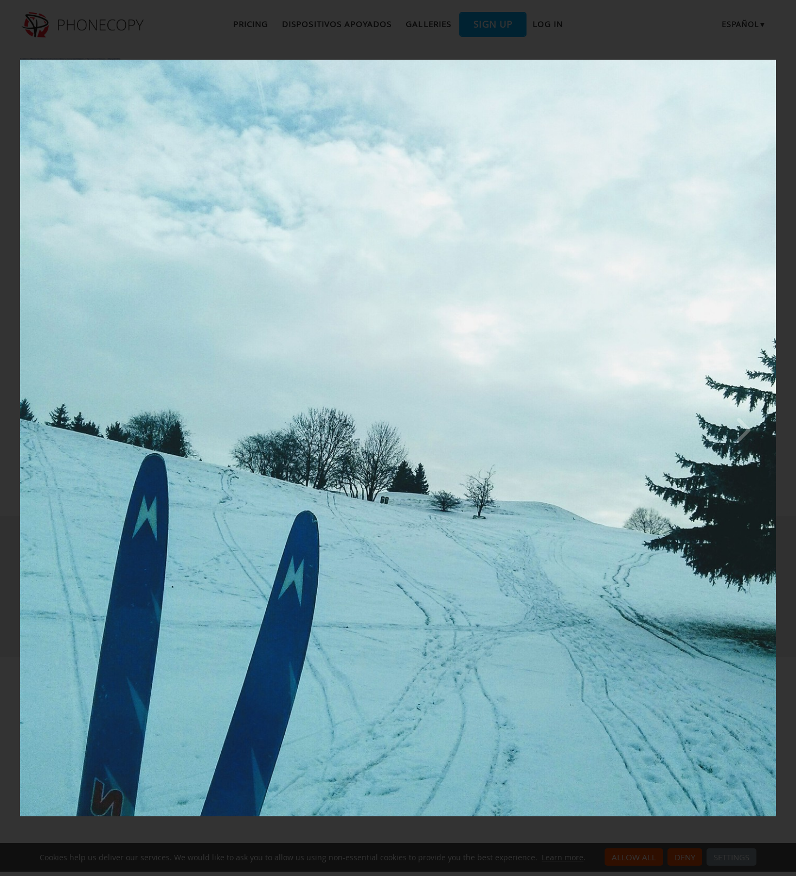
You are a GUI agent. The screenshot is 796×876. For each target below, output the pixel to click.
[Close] (773, 62)
